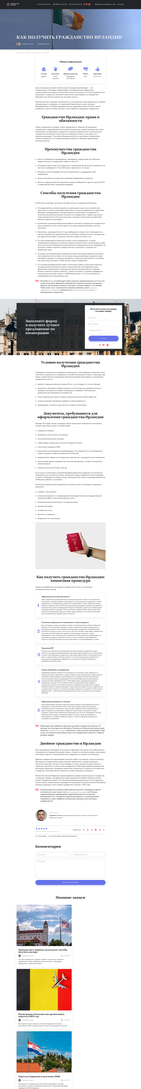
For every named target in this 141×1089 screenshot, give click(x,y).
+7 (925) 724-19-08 (43, 4)
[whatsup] (42, 1073)
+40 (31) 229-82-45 (75, 4)
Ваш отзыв (42, 865)
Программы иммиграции (103, 4)
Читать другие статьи (70, 1018)
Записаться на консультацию (30, 1047)
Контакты (120, 4)
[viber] (39, 1073)
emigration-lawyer (23, 52)
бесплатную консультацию (83, 290)
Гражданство (36, 52)
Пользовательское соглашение (58, 1080)
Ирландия (45, 52)
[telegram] (36, 1073)
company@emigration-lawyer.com (30, 1060)
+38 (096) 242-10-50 (59, 4)
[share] (83, 833)
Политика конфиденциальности (58, 1077)
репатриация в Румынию (77, 795)
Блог (114, 4)
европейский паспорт (56, 733)
